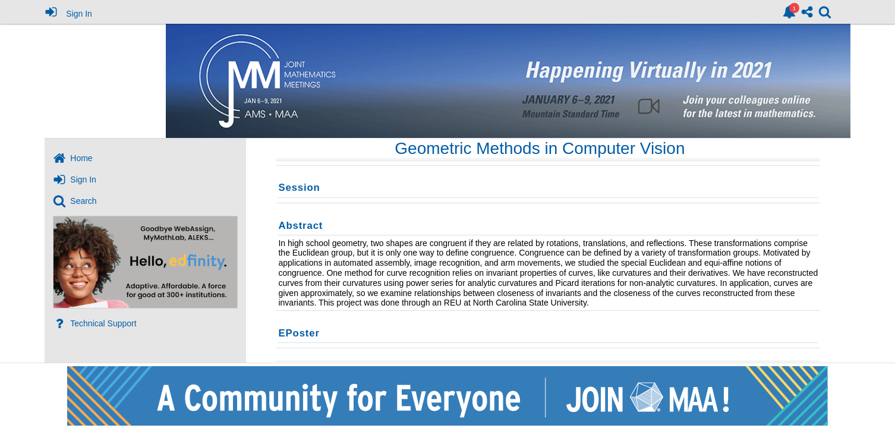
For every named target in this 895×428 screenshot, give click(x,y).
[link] (789, 11)
